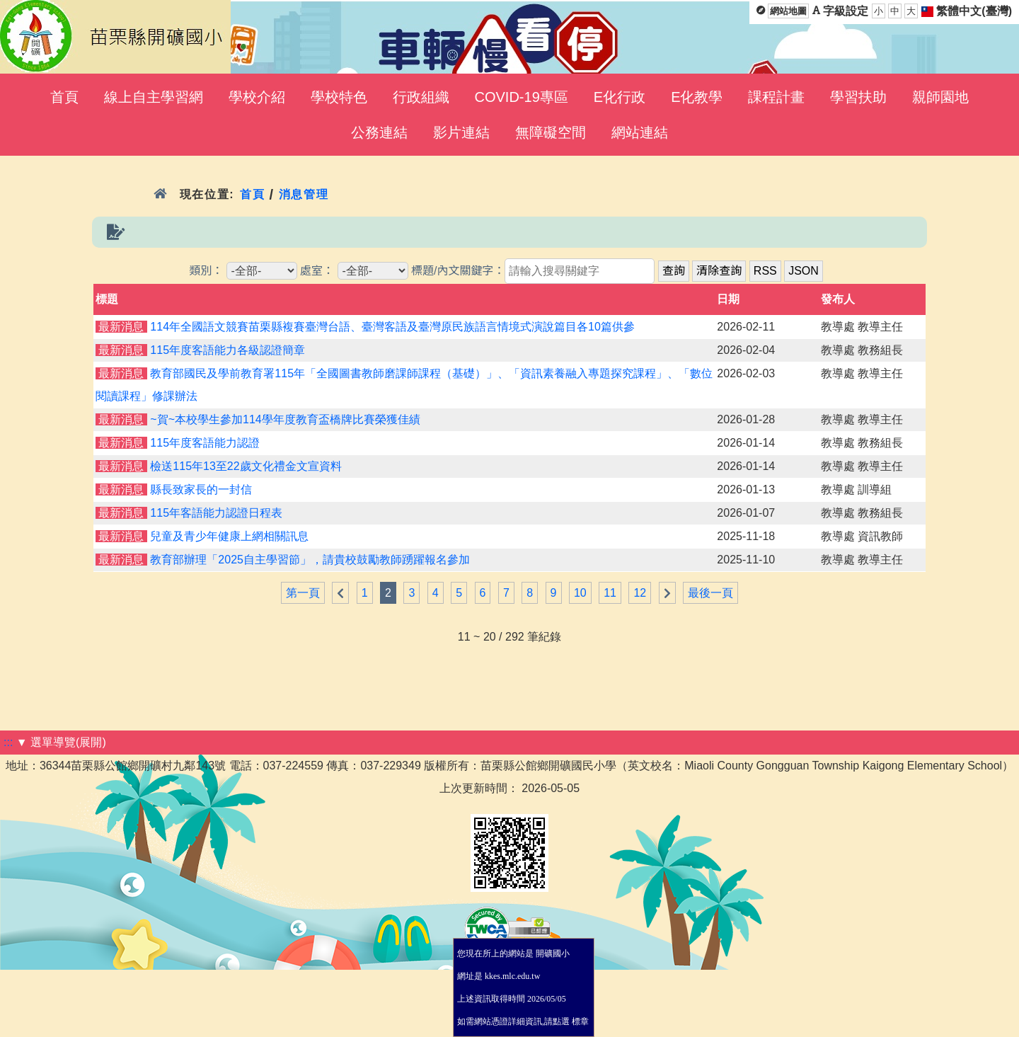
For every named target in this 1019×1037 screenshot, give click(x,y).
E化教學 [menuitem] (696, 97)
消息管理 (304, 194)
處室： (317, 271)
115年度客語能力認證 (205, 443)
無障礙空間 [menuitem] (550, 132)
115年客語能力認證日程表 (216, 513)
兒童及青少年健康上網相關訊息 (229, 536)
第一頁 (303, 593)
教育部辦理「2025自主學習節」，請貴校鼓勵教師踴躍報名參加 (310, 560)
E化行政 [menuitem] (619, 97)
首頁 (252, 194)
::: (8, 742)
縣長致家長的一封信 (201, 489)
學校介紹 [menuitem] (257, 97)
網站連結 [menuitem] (639, 132)
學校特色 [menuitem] (339, 97)
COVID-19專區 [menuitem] (521, 97)
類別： (206, 271)
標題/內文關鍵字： (458, 271)
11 (610, 593)
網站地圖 (788, 11)
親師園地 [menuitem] (940, 97)
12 (639, 593)
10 (580, 593)
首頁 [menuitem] (64, 97)
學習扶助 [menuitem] (858, 97)
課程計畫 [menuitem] (776, 97)
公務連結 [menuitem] (379, 132)
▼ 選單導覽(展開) (61, 742)
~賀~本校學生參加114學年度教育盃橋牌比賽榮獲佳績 (285, 419)
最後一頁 (710, 593)
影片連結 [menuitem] (461, 132)
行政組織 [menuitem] (421, 97)
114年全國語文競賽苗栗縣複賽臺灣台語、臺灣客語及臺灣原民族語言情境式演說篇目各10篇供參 (392, 327)
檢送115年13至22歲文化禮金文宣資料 (245, 466)
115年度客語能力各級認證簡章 (227, 350)
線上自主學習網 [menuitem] (153, 97)
